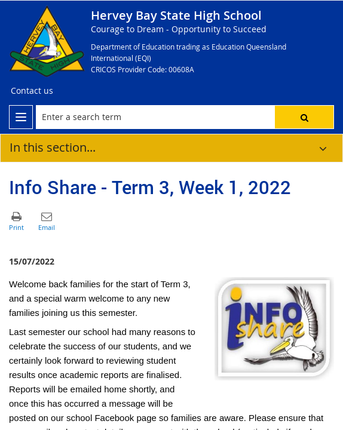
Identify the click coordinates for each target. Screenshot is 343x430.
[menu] (21, 117)
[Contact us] (32, 90)
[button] (304, 117)
